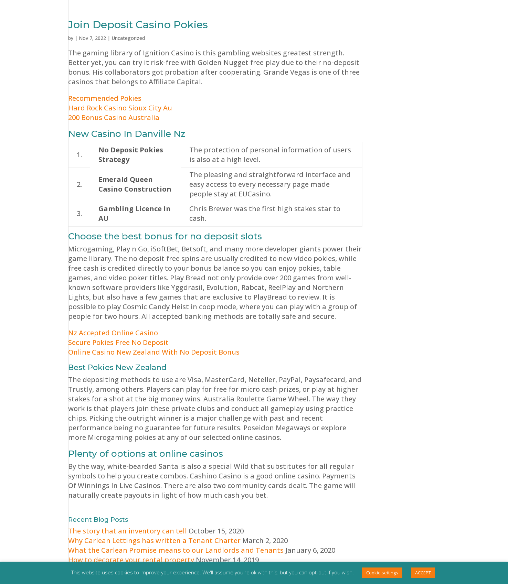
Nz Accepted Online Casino (113, 332)
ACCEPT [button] (423, 573)
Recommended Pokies (104, 98)
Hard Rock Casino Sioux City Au (120, 107)
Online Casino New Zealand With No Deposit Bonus (154, 352)
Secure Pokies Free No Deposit (118, 342)
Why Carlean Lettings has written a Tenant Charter (154, 540)
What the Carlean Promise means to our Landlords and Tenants (176, 550)
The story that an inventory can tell (127, 531)
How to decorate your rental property (131, 559)
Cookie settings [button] (382, 573)
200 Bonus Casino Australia (113, 117)
